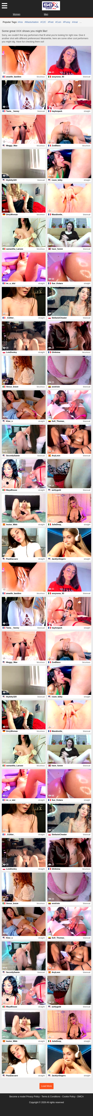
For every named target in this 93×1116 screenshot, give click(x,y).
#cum (58, 22)
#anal (75, 22)
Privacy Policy (33, 1096)
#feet (50, 22)
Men (46, 14)
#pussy (66, 22)
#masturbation (32, 22)
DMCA (80, 1096)
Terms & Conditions (51, 1096)
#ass (20, 22)
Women (16, 14)
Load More (46, 1086)
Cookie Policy (68, 1096)
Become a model (17, 1096)
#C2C (43, 22)
